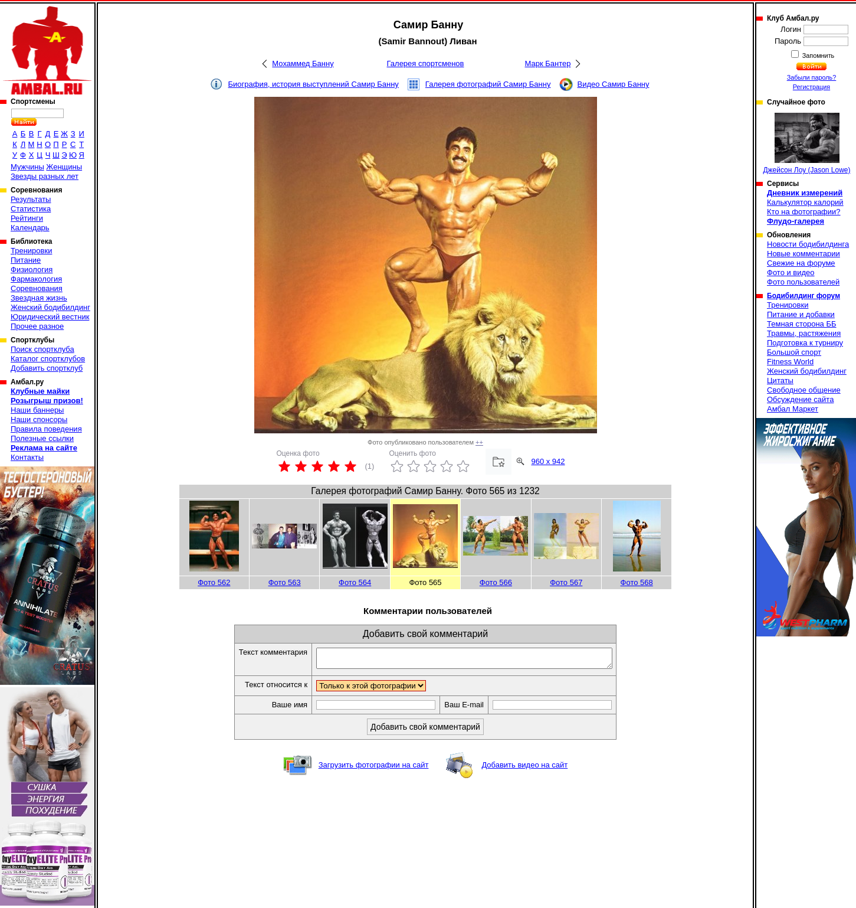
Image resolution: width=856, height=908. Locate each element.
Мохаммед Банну (302, 63)
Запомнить (818, 55)
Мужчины (27, 166)
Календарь (30, 227)
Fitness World (790, 361)
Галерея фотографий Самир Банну (488, 84)
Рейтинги (27, 218)
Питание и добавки (801, 314)
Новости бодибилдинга (808, 244)
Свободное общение (804, 390)
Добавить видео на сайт (524, 768)
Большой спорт (794, 352)
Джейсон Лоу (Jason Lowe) (806, 143)
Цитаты (780, 380)
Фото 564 (355, 582)
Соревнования (37, 288)
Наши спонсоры (39, 419)
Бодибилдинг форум (803, 296)
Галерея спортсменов (425, 63)
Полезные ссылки (42, 438)
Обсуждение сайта (800, 399)
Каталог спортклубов (48, 358)
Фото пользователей (803, 281)
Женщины (64, 166)
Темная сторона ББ (802, 323)
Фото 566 (496, 582)
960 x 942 (548, 461)
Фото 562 (214, 582)
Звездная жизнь (39, 297)
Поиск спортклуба (42, 349)
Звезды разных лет (44, 176)
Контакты (27, 457)
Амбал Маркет (792, 408)
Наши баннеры (37, 410)
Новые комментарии (803, 253)
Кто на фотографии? (804, 211)
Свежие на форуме (801, 263)
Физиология (32, 269)
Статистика (31, 208)
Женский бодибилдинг (50, 307)
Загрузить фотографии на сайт (374, 768)
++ (479, 442)
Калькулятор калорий (805, 202)
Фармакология (36, 279)
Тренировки (31, 250)
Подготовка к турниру (805, 342)
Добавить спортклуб (47, 368)
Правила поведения (46, 428)
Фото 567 (566, 582)
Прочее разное (37, 326)
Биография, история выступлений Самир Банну (313, 84)
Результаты (31, 199)
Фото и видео (791, 272)
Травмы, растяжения (804, 333)
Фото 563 (284, 582)
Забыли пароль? (812, 77)
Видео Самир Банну (613, 84)
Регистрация (811, 86)
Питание (26, 260)
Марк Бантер (548, 63)
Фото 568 (637, 582)
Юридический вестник (50, 316)
